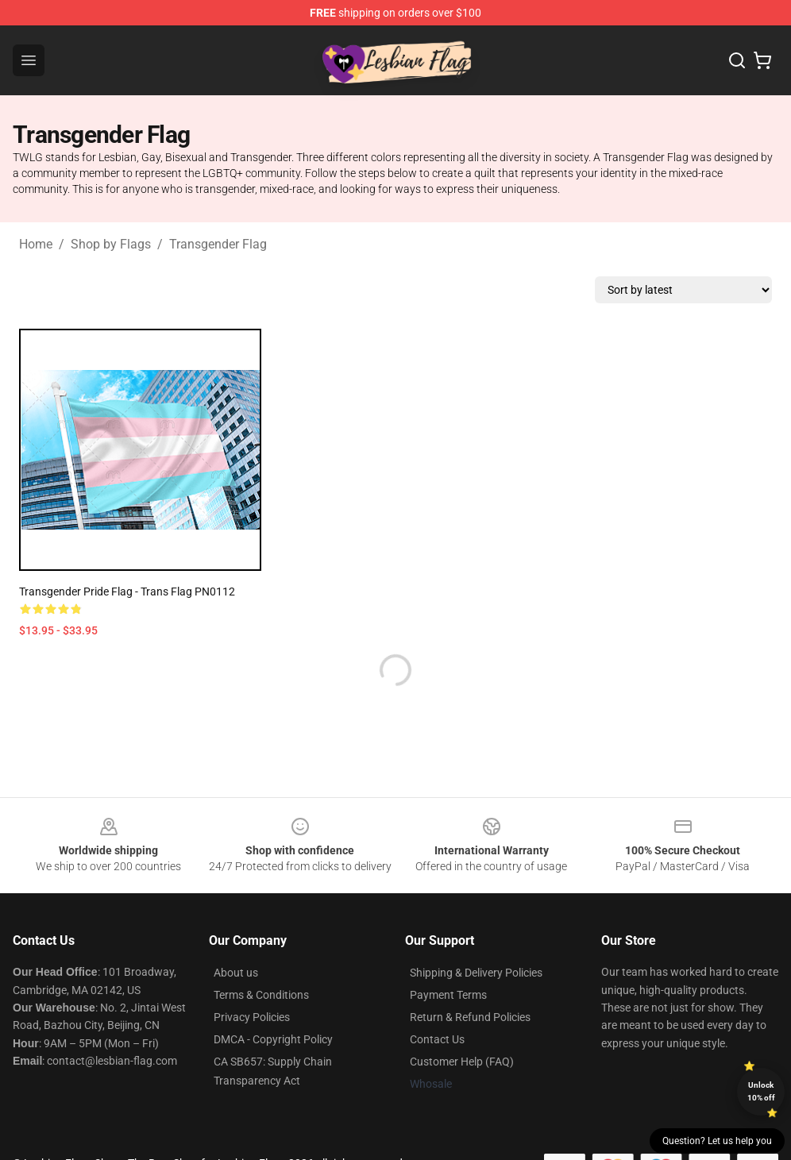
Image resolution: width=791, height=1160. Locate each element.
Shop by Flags (111, 244)
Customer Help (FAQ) (462, 1061)
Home (35, 244)
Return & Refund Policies (470, 1017)
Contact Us (437, 1039)
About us (236, 972)
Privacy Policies (252, 1017)
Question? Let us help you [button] (717, 1141)
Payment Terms (448, 995)
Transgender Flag (218, 244)
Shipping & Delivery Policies (476, 972)
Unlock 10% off (761, 1091)
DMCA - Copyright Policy (273, 1039)
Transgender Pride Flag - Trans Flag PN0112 (127, 591)
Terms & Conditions (261, 995)
